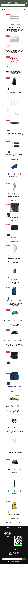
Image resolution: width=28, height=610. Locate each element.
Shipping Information (7, 533)
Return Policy (7, 531)
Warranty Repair (7, 532)
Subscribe (24, 558)
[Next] (20, 522)
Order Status (7, 530)
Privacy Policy (7, 534)
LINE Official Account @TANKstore (7, 538)
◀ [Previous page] (4, 173)
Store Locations (7, 537)
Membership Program (7, 528)
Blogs (21, 528)
